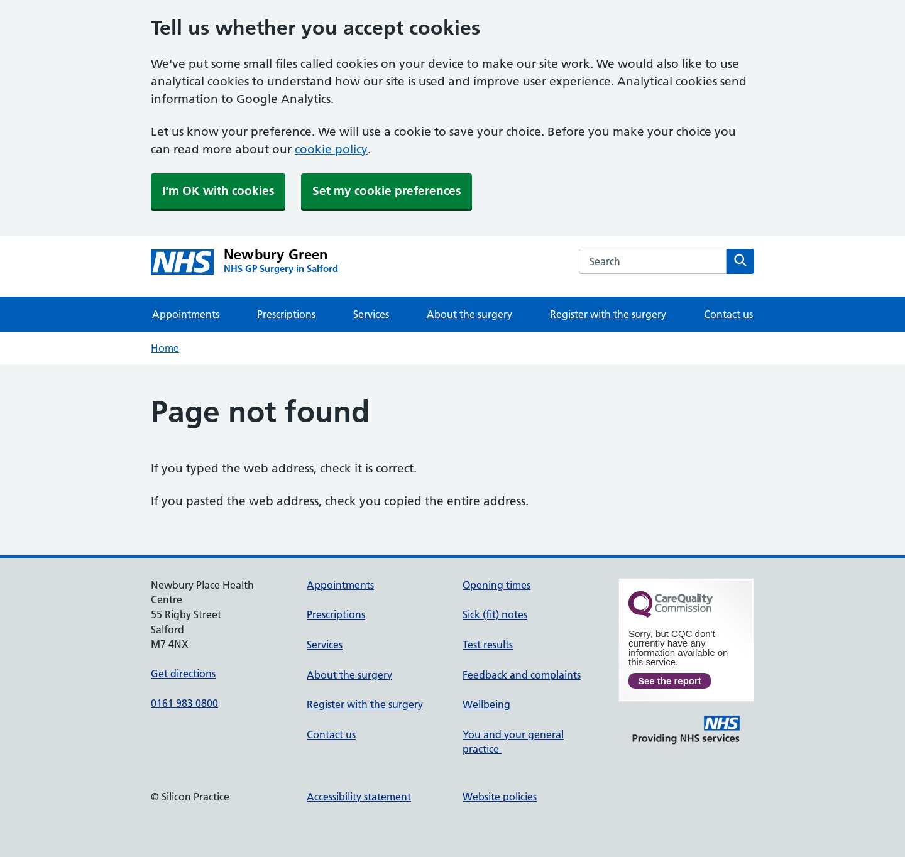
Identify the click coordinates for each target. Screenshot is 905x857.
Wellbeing (486, 704)
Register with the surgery (608, 314)
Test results (488, 644)
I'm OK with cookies (218, 190)
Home (165, 348)
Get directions (183, 673)
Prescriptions (286, 314)
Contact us (728, 314)
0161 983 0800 (184, 703)
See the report (669, 680)
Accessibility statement (359, 796)
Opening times (496, 585)
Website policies (500, 796)
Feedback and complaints (522, 675)
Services (371, 314)
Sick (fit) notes (495, 614)
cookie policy (331, 149)
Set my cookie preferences (386, 190)
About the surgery (469, 314)
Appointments (185, 314)
